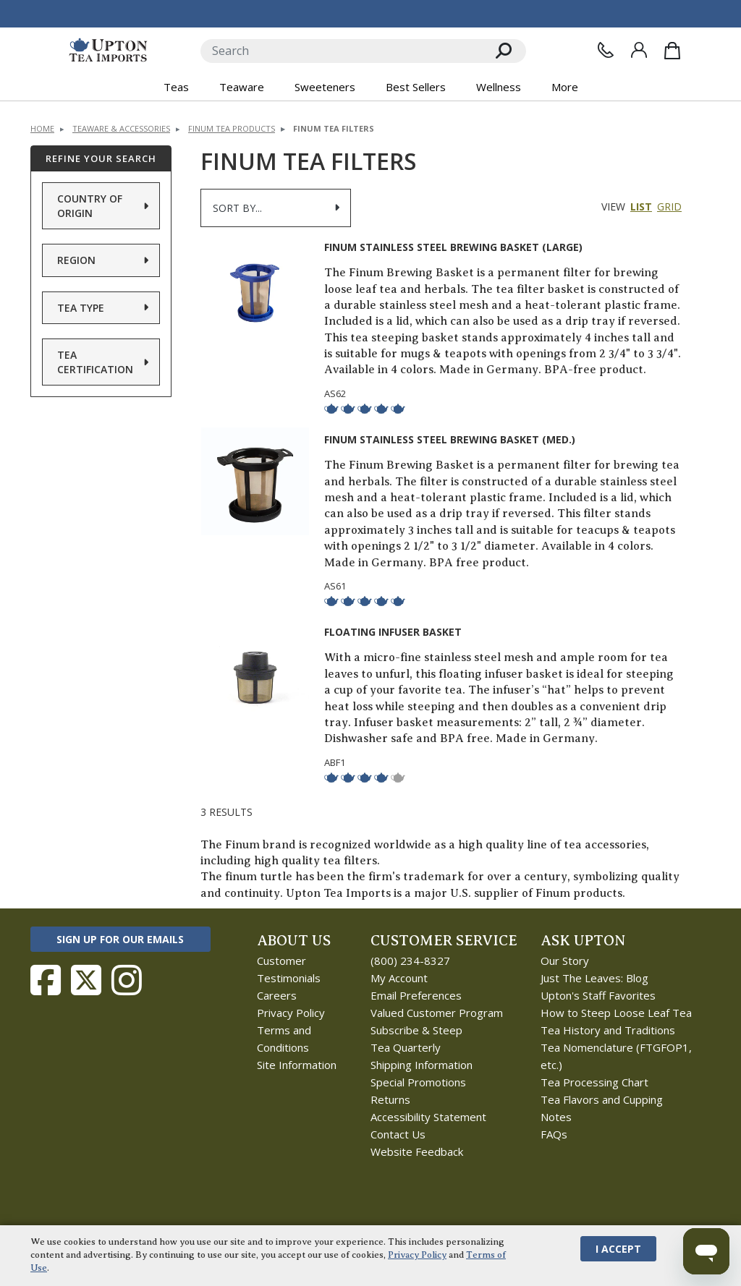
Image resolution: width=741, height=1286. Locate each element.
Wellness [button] (498, 87)
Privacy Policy (291, 1012)
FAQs (554, 1134)
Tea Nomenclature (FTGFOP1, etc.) (616, 1056)
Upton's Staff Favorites (598, 995)
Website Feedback (416, 1151)
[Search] (341, 51)
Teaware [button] (241, 87)
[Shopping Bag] (672, 50)
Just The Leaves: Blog (594, 978)
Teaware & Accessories (121, 128)
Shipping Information (421, 1064)
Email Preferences (416, 995)
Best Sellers (416, 87)
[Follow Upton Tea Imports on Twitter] (86, 980)
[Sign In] (639, 50)
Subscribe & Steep (416, 1030)
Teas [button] (176, 87)
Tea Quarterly (405, 1047)
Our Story (565, 960)
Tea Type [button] (80, 308)
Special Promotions (418, 1082)
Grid (669, 206)
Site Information (296, 1064)
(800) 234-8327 (410, 960)
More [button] (564, 87)
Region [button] (76, 260)
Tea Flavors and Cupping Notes (602, 1108)
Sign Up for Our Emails (120, 939)
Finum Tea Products (231, 128)
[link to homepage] (108, 50)
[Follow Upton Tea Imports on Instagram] (126, 980)
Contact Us (397, 1134)
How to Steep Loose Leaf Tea (616, 1012)
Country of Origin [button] (89, 206)
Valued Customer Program (436, 1012)
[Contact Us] (606, 50)
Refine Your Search (101, 158)
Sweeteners (325, 87)
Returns (390, 1099)
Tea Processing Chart (594, 1082)
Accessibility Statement (428, 1117)
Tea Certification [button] (95, 362)
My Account (399, 978)
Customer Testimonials (289, 969)
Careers (277, 995)
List (641, 206)
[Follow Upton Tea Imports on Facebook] (45, 980)
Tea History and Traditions (608, 1030)
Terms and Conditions (284, 1039)
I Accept (618, 1249)
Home (42, 128)
